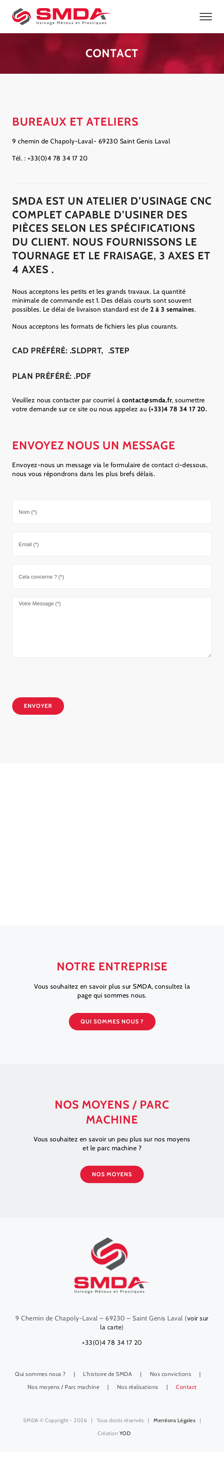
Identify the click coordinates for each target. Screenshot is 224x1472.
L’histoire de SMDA (107, 1374)
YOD (125, 1433)
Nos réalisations (137, 1387)
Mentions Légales (174, 1420)
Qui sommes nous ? (40, 1374)
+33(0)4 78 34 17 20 (112, 1342)
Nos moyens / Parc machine (64, 1387)
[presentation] (73, 681)
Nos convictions (171, 1374)
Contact (186, 1387)
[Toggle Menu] (206, 16)
